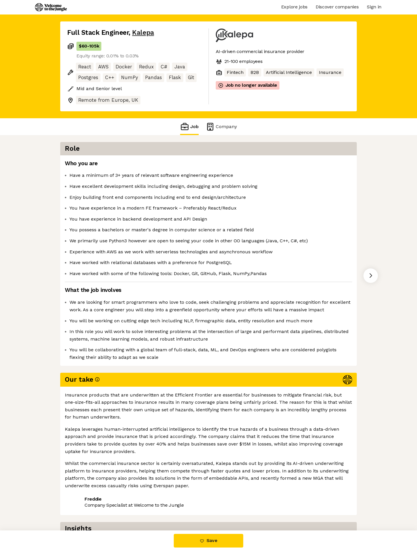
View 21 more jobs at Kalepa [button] (139, 506)
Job (189, 126)
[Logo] (51, 7)
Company (221, 126)
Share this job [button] (83, 506)
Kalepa (143, 33)
